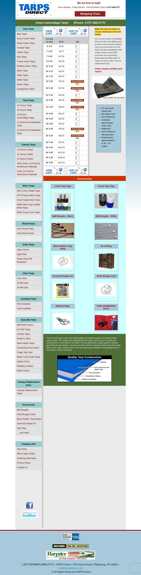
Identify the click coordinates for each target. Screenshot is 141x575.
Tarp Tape (21, 428)
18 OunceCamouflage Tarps (25, 116)
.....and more (23, 432)
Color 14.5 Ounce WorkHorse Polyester (27, 173)
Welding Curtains (25, 366)
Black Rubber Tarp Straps (29, 419)
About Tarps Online (26, 453)
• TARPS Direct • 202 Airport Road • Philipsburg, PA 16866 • (86, 564)
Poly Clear (22, 278)
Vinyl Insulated (24, 308)
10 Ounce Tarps (24, 105)
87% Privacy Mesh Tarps (29, 195)
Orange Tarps (23, 47)
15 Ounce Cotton (25, 159)
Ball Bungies (23, 410)
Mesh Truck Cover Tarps (28, 212)
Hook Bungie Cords (26, 414)
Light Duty (22, 254)
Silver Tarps (22, 75)
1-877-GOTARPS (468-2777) (38, 564)
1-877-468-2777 (113, 7)
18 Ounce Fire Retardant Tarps (29, 132)
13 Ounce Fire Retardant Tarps (29, 124)
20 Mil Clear (22, 283)
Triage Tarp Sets (25, 352)
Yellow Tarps (23, 52)
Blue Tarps (22, 34)
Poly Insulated (23, 304)
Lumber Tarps (23, 334)
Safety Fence (23, 361)
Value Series (23, 249)
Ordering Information (27, 458)
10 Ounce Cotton (25, 149)
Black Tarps (22, 70)
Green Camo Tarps (26, 43)
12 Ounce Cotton (25, 154)
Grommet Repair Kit (26, 423)
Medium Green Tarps (27, 66)
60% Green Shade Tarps (28, 191)
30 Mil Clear (22, 287)
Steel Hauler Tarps (26, 343)
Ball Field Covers (25, 325)
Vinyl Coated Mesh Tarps (29, 200)
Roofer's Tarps (24, 338)
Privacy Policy (23, 463)
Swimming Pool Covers (28, 347)
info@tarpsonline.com (70, 568)
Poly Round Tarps (25, 228)
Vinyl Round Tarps (25, 233)
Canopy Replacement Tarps (27, 392)
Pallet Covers (23, 370)
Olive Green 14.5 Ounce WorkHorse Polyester (28, 165)
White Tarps (22, 80)
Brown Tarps (23, 84)
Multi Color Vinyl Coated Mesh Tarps (28, 206)
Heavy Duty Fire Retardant (24, 260)
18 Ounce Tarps (24, 110)
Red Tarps (22, 57)
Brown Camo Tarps (26, 38)
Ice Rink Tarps (23, 329)
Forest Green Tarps (26, 61)
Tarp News (22, 449)
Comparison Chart (25, 89)
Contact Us (22, 467)
